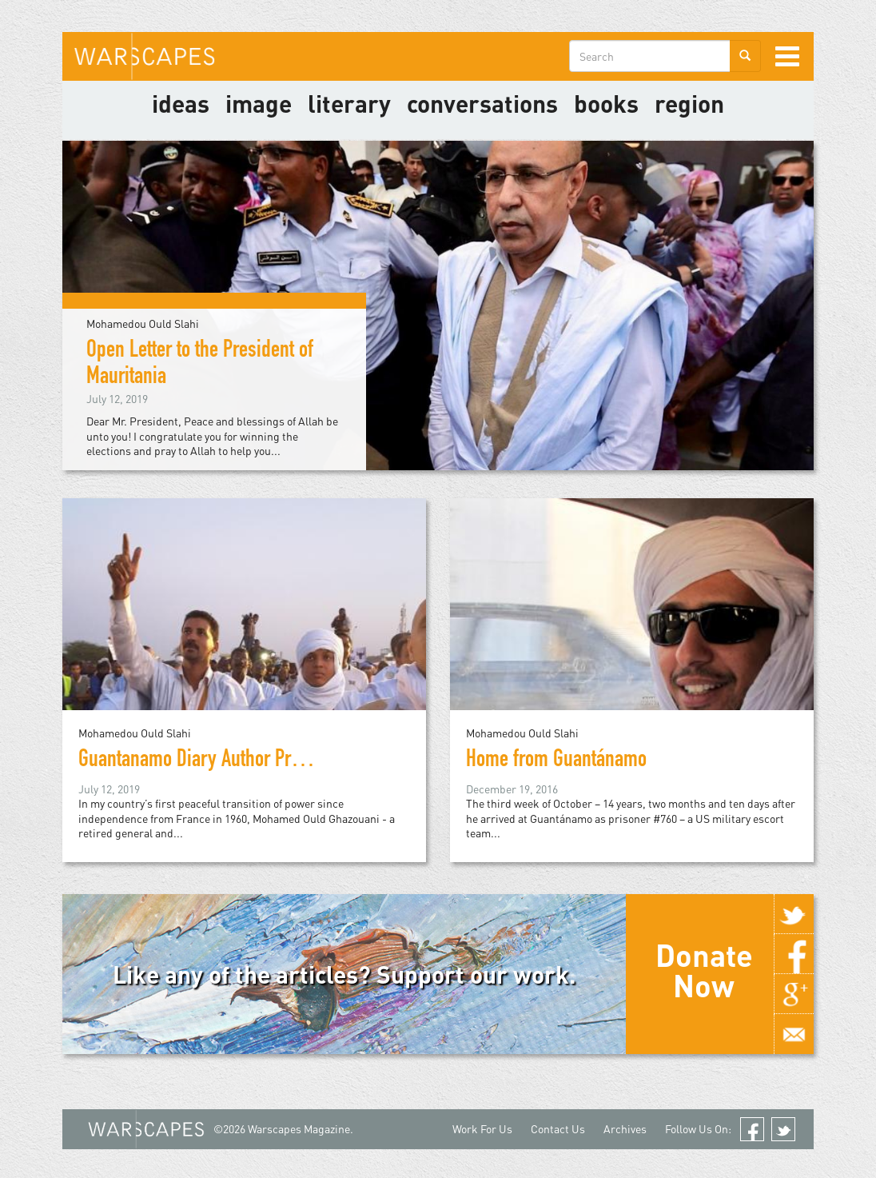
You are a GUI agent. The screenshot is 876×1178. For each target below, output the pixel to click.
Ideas (180, 103)
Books (606, 103)
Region (689, 103)
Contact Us (558, 1129)
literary (349, 103)
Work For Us (482, 1129)
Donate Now (704, 970)
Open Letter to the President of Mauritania (199, 365)
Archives (625, 1129)
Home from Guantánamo (556, 761)
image (258, 103)
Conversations (482, 103)
